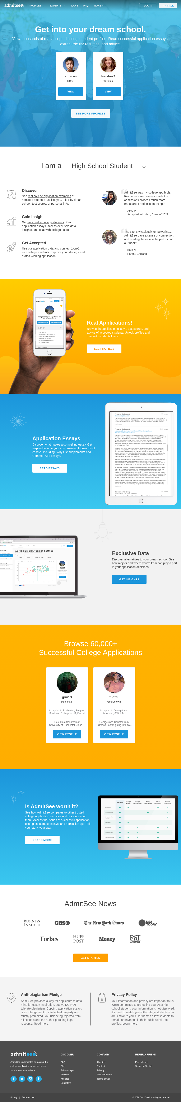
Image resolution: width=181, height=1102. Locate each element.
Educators (66, 1083)
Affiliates (65, 1078)
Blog (63, 1066)
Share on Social (143, 1066)
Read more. (41, 1023)
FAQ (86, 5)
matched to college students (45, 222)
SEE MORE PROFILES (90, 113)
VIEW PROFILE (67, 734)
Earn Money (141, 1062)
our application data (41, 248)
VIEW (70, 91)
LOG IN (148, 5)
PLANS (74, 5)
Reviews (65, 1074)
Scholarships (67, 1070)
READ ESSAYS (50, 468)
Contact (101, 1066)
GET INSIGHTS (129, 579)
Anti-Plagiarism (104, 1074)
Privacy (100, 1070)
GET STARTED (90, 957)
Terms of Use (103, 1078)
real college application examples (49, 196)
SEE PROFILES (104, 348)
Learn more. (130, 1023)
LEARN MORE (42, 840)
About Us (101, 1062)
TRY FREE (168, 5)
